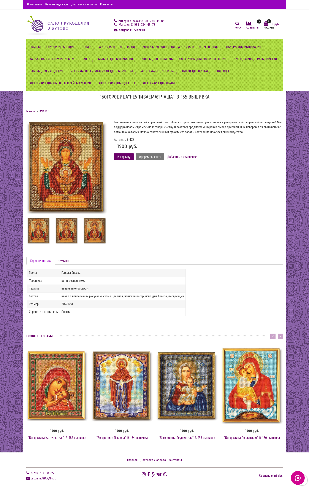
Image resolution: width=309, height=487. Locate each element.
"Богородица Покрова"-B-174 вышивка (122, 438)
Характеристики (40, 261)
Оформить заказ (150, 157)
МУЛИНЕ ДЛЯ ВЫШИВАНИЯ (115, 59)
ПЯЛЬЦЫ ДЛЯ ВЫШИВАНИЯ (158, 59)
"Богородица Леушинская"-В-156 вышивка (187, 438)
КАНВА (86, 59)
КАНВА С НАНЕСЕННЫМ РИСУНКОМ (52, 59)
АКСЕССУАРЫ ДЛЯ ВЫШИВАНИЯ (198, 47)
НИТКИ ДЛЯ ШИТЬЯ (195, 71)
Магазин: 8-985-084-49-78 (136, 25)
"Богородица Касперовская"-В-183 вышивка (57, 438)
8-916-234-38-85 (42, 473)
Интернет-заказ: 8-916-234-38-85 (141, 21)
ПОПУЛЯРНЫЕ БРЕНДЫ (59, 47)
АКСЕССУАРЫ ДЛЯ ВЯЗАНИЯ (117, 47)
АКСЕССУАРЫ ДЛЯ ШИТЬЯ (157, 71)
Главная (30, 111)
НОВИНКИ (35, 47)
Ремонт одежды (56, 4)
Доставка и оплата (84, 4)
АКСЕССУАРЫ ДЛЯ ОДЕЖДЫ (117, 83)
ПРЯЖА (86, 47)
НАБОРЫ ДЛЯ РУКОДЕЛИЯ (46, 71)
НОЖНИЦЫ (222, 71)
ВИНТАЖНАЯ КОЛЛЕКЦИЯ (159, 47)
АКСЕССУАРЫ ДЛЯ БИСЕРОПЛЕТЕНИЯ (202, 59)
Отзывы (64, 261)
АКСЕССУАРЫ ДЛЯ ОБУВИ (159, 83)
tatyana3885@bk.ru (131, 30)
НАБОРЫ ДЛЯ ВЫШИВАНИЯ (243, 47)
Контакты (106, 4)
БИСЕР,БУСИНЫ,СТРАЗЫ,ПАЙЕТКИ (255, 59)
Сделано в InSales (271, 475)
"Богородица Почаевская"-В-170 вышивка (252, 438)
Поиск (237, 27)
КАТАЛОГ (44, 111)
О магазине (34, 4)
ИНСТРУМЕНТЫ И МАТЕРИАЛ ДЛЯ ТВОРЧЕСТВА (102, 71)
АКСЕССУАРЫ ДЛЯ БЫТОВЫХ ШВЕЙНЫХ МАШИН (60, 83)
